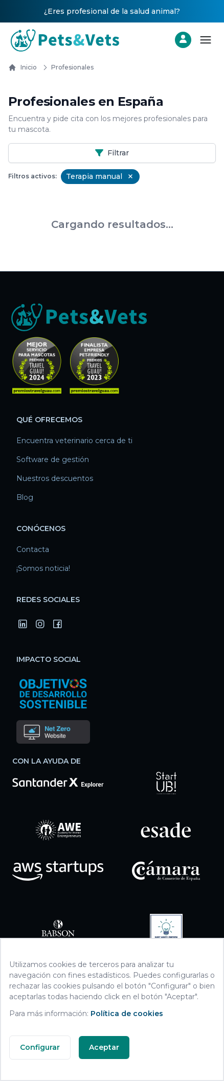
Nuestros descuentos (54, 478)
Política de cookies (127, 1013)
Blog (24, 497)
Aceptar (104, 1047)
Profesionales (66, 67)
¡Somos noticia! (43, 568)
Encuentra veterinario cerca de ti (74, 440)
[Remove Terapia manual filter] (130, 176)
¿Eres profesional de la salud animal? (112, 11)
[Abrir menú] (205, 40)
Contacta (32, 549)
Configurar (40, 1047)
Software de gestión (52, 459)
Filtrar (112, 152)
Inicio (22, 67)
